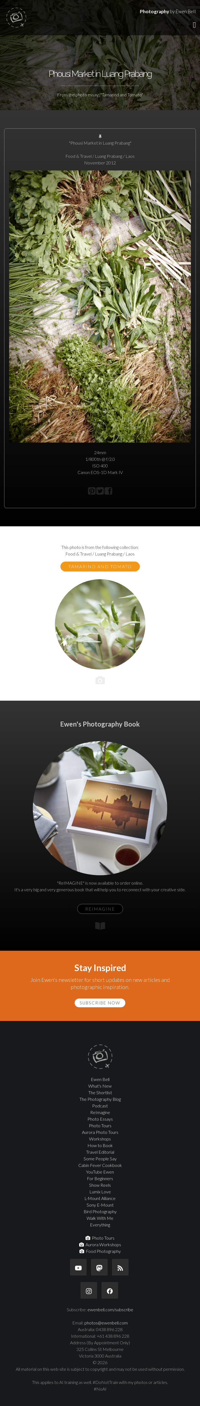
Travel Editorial (100, 1152)
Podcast (100, 1105)
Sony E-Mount (100, 1204)
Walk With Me (100, 1218)
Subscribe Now (100, 1002)
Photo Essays (100, 1118)
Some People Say (100, 1158)
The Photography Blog (100, 1099)
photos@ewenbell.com (106, 1322)
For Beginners (100, 1178)
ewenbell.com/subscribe (110, 1309)
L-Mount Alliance (100, 1198)
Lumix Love (100, 1191)
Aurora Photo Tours (100, 1132)
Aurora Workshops (100, 1244)
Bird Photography (100, 1211)
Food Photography (100, 1251)
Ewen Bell (100, 1079)
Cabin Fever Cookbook (100, 1165)
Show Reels (100, 1185)
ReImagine (100, 1112)
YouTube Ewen (100, 1171)
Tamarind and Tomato (100, 566)
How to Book (100, 1145)
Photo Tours (100, 1125)
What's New (100, 1085)
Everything (100, 1224)
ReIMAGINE (100, 908)
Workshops (100, 1138)
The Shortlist (100, 1092)
